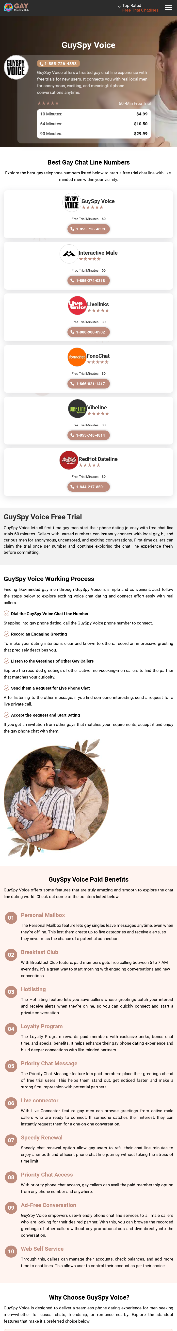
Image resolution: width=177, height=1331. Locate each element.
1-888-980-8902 (90, 332)
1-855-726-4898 (60, 63)
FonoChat (98, 356)
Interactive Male (98, 253)
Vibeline (97, 407)
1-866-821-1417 (90, 383)
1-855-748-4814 (90, 435)
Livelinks (98, 304)
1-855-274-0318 (90, 280)
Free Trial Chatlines (140, 8)
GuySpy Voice (98, 201)
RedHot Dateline (98, 459)
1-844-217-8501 (90, 487)
